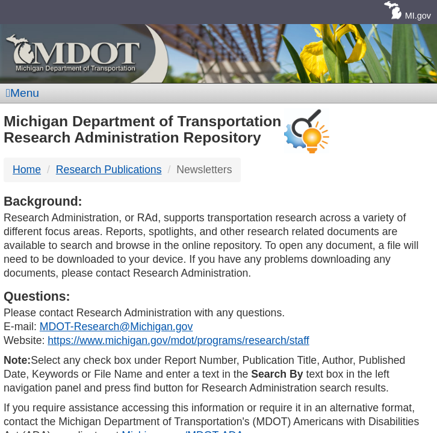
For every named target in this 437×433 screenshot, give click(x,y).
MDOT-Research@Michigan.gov (116, 327)
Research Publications (109, 170)
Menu (22, 93)
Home (27, 170)
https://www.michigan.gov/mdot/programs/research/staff (178, 340)
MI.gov (418, 15)
